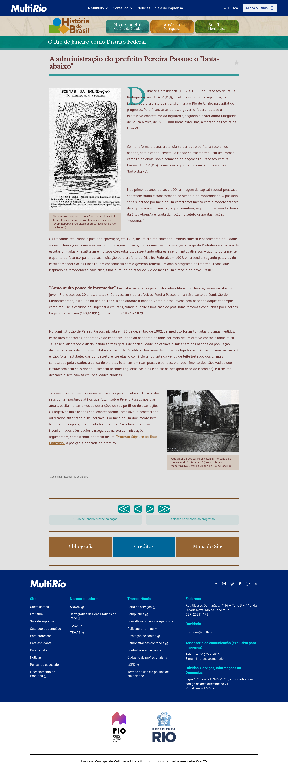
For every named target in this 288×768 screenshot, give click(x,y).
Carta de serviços (141, 607)
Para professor (40, 636)
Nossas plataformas (86, 599)
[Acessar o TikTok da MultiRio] (231, 583)
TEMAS (77, 633)
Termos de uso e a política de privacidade (148, 674)
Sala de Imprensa (169, 8)
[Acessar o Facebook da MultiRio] (239, 583)
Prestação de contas (143, 636)
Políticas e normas (142, 629)
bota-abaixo (137, 171)
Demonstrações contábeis (147, 643)
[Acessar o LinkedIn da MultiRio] (255, 583)
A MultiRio (98, 8)
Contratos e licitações (144, 650)
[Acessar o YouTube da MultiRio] (216, 583)
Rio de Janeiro (202, 103)
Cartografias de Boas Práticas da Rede (93, 616)
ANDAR (77, 607)
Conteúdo (123, 8)
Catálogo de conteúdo (45, 629)
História (67, 476)
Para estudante (40, 643)
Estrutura (36, 614)
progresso (134, 109)
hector (76, 625)
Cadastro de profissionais (147, 658)
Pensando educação (44, 665)
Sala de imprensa (42, 621)
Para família (38, 650)
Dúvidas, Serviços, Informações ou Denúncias (213, 670)
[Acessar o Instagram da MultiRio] (223, 583)
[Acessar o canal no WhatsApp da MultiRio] (247, 583)
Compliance (137, 614)
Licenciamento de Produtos (42, 674)
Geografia (55, 476)
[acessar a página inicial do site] (29, 8)
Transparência (139, 599)
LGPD (133, 665)
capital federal (161, 152)
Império (146, 300)
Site (33, 599)
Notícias (143, 8)
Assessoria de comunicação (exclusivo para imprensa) (221, 645)
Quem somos (39, 607)
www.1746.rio (205, 688)
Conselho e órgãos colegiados (150, 621)
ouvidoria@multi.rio (199, 632)
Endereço (193, 599)
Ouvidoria (193, 624)
